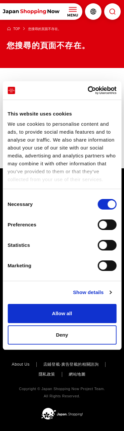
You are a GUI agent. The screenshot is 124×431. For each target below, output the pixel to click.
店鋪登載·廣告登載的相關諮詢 (71, 364)
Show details (88, 292)
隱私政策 (47, 374)
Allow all (62, 313)
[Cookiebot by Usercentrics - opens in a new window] (88, 90)
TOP (16, 29)
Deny (62, 335)
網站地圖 (77, 374)
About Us (21, 364)
